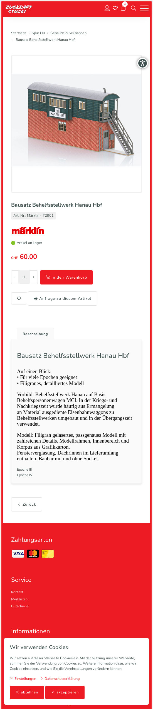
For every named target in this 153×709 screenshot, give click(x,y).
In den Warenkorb (66, 277)
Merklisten (19, 599)
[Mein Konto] (107, 8)
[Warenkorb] (123, 8)
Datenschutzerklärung (60, 678)
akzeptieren (65, 692)
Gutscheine (20, 606)
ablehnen (27, 692)
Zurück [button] (26, 504)
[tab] (33, 332)
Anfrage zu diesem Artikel (62, 298)
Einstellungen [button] (23, 678)
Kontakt (17, 592)
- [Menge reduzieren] (15, 276)
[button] (133, 8)
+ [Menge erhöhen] (34, 276)
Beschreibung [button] (35, 333)
